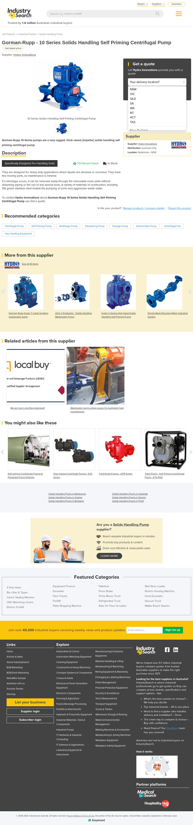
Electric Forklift (15, 607)
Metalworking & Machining (109, 666)
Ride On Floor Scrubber (113, 605)
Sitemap (11, 694)
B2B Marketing (14, 667)
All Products (8, 34)
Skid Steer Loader (155, 586)
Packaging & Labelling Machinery (112, 677)
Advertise (177, 4)
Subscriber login (30, 720)
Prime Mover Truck (110, 596)
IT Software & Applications (70, 744)
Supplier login (30, 711)
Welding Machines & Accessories (112, 729)
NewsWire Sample (16, 678)
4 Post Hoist (14, 587)
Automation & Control (67, 651)
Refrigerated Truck (109, 601)
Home (10, 651)
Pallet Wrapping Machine (67, 605)
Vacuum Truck (153, 601)
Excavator (58, 591)
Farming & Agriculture (67, 698)
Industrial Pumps (27, 34)
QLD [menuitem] (133, 99)
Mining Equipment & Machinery (111, 671)
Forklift (57, 601)
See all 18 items (30, 264)
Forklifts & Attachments (68, 709)
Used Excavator (154, 596)
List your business (30, 702)
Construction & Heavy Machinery (73, 667)
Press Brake (106, 591)
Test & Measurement (106, 698)
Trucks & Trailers (103, 709)
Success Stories (15, 688)
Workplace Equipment (106, 740)
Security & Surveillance (107, 693)
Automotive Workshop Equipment (73, 656)
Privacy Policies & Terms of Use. (81, 816)
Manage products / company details (144, 208)
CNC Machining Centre (20, 602)
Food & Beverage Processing (71, 704)
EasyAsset (172, 728)
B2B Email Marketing (18, 672)
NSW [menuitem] (133, 89)
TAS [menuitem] (132, 122)
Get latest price (13, 48)
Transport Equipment (106, 704)
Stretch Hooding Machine (159, 591)
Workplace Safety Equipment (110, 745)
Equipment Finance (64, 586)
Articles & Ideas (15, 656)
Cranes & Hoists (64, 678)
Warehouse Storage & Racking (111, 714)
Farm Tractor (60, 596)
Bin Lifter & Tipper (17, 592)
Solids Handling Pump (51, 34)
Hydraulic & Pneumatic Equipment (74, 714)
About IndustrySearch (18, 662)
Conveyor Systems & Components (74, 672)
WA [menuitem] (132, 108)
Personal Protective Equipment (111, 687)
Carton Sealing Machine (20, 597)
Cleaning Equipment (67, 662)
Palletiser (104, 586)
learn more (109, 556)
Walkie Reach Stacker (157, 605)
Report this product (179, 208)
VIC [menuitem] (132, 94)
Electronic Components (68, 693)
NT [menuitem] (132, 113)
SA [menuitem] (132, 103)
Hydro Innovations (24, 54)
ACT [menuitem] (133, 117)
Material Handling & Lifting (109, 661)
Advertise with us (16, 683)
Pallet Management (105, 682)
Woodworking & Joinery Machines (113, 735)
